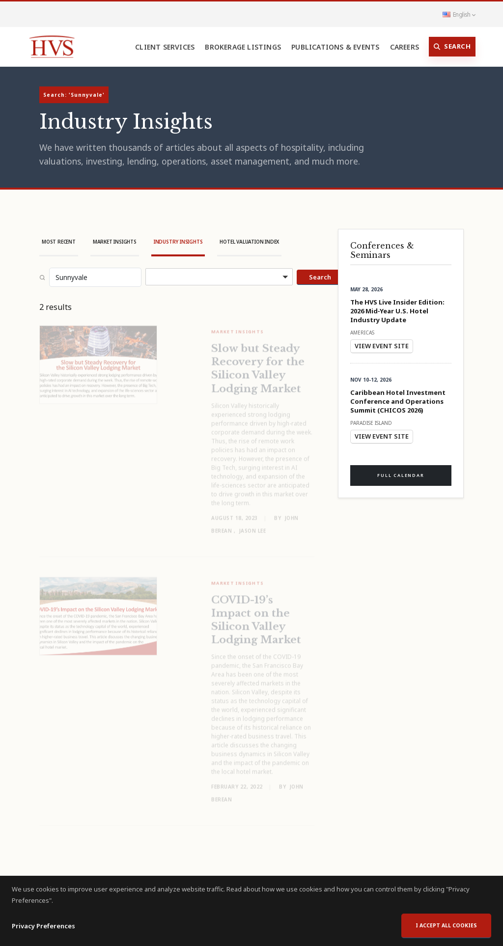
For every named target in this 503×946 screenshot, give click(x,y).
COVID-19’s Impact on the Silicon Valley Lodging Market (256, 614)
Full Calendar (400, 475)
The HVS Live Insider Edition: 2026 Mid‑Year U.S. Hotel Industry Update (397, 311)
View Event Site (382, 345)
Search (452, 47)
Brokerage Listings (243, 47)
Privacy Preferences (43, 936)
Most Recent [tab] (59, 241)
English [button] (459, 14)
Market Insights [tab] (115, 241)
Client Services (165, 47)
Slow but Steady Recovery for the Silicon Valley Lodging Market (258, 363)
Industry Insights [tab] (178, 241)
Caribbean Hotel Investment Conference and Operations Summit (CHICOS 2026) (398, 401)
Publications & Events (335, 47)
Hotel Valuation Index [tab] (249, 241)
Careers (404, 47)
